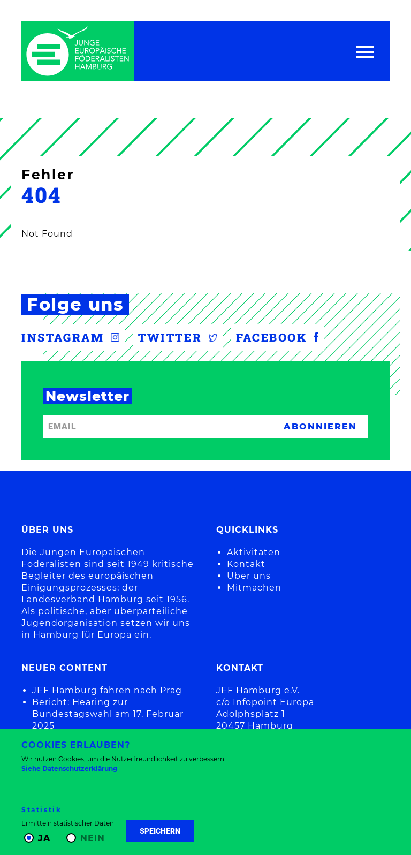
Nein (92, 838)
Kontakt (246, 564)
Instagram (70, 337)
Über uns (249, 576)
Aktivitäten (253, 552)
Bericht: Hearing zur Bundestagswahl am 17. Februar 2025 (108, 714)
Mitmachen (254, 587)
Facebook (277, 337)
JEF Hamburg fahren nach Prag (107, 690)
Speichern (160, 831)
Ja (44, 838)
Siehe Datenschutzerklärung (69, 769)
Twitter (177, 337)
